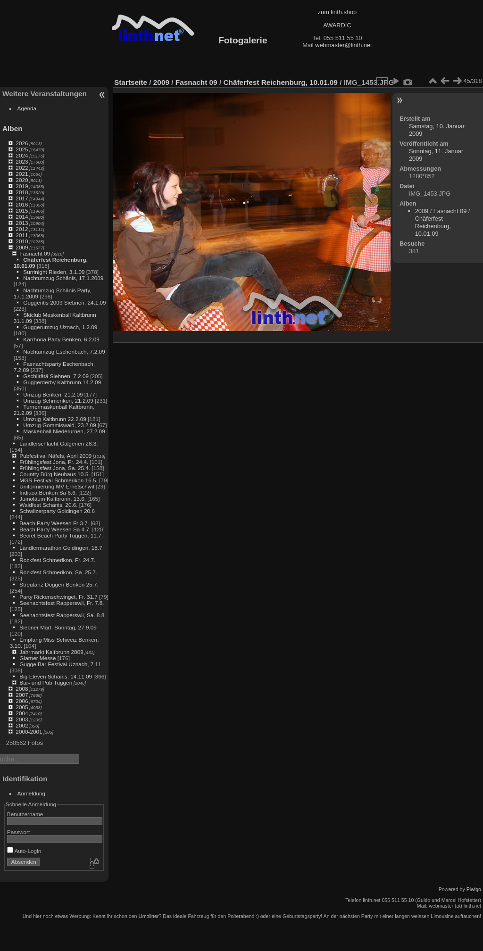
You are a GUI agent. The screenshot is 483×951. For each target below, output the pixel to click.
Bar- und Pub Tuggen (45, 682)
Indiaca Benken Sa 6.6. (48, 492)
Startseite (130, 82)
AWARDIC (337, 25)
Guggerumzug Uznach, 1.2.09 (60, 327)
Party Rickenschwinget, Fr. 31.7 (58, 597)
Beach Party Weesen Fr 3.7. (54, 523)
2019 (22, 186)
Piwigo (473, 889)
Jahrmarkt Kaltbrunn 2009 (51, 652)
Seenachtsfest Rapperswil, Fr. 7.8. (61, 603)
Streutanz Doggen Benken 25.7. (58, 584)
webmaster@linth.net (343, 45)
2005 (22, 707)
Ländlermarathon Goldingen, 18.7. (61, 548)
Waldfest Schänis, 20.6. (48, 505)
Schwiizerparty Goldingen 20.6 (57, 511)
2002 (22, 725)
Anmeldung (31, 793)
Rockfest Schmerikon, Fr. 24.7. (57, 560)
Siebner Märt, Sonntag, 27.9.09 (58, 627)
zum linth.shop (337, 12)
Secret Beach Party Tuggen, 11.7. (61, 535)
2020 (22, 180)
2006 (22, 701)
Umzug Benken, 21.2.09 (53, 394)
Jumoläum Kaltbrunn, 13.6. (52, 499)
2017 (22, 198)
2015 (22, 210)
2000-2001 (29, 731)
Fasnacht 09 (34, 253)
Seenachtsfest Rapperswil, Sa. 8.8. (62, 615)
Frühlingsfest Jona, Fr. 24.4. (53, 462)
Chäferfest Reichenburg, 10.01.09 (280, 82)
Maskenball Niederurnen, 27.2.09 (64, 431)
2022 (22, 168)
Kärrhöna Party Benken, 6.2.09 (61, 339)
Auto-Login (24, 851)
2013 (22, 223)
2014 (22, 217)
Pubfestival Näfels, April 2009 (55, 456)
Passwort (18, 832)
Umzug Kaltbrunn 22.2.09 (54, 419)
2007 (22, 695)
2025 (22, 149)
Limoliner (148, 916)
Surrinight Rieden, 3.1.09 (53, 272)
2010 (22, 241)
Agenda (27, 108)
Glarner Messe (37, 658)
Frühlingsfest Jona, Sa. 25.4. (54, 468)
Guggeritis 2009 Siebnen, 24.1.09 (64, 302)
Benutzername (25, 814)
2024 (22, 155)
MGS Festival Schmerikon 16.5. (58, 480)
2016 (22, 204)
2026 (22, 143)
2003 (22, 719)
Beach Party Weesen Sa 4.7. (55, 529)
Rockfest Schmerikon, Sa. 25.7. (58, 572)
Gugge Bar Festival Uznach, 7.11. (61, 664)
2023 (22, 161)
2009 (22, 247)
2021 (22, 174)
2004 (22, 713)
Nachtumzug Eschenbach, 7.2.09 (64, 351)
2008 (22, 689)
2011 (22, 235)
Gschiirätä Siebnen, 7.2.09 (56, 376)
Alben (12, 128)
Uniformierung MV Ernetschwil (56, 486)
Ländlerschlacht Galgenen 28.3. (58, 443)
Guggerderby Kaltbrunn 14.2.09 (62, 382)
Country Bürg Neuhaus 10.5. (54, 474)
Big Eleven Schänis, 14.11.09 (55, 676)
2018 (22, 192)
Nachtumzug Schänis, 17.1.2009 (63, 278)
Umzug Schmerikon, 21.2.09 (58, 400)
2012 (22, 229)
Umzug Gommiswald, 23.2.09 (59, 425)
